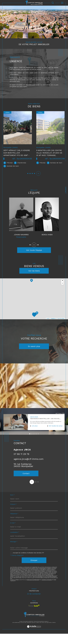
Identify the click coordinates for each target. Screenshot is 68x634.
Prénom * (13, 504)
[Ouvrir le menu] (62, 3)
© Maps (53, 318)
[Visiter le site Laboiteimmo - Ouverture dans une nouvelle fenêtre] (34, 628)
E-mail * (13, 523)
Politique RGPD (48, 622)
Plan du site (23, 622)
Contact (66, 190)
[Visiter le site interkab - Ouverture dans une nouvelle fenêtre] (34, 606)
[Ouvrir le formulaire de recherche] (53, 3)
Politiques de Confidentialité (33, 580)
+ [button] (62, 281)
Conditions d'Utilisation (47, 580)
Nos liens (42, 622)
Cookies (54, 622)
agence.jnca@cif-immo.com (28, 459)
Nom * (12, 495)
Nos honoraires (16, 622)
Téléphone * (14, 514)
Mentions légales (31, 622)
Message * (13, 542)
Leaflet (47, 318)
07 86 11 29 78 (21, 454)
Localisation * (14, 532)
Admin (37, 622)
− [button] (62, 283)
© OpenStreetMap (60, 318)
